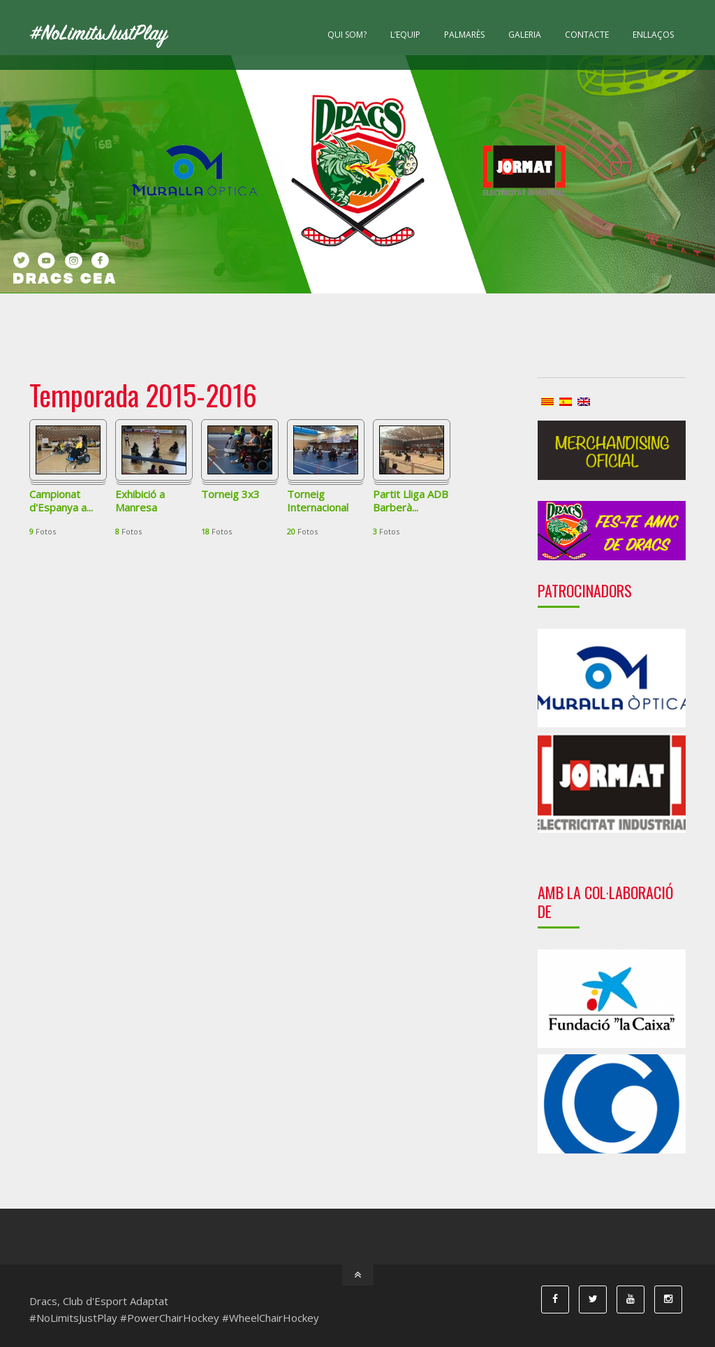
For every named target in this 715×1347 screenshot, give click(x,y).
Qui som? (347, 35)
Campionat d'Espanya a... (61, 501)
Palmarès (464, 35)
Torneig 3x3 (230, 494)
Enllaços (653, 35)
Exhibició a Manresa (140, 501)
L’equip (405, 35)
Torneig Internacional (317, 501)
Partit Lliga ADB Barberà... (410, 501)
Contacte (587, 35)
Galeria (524, 35)
